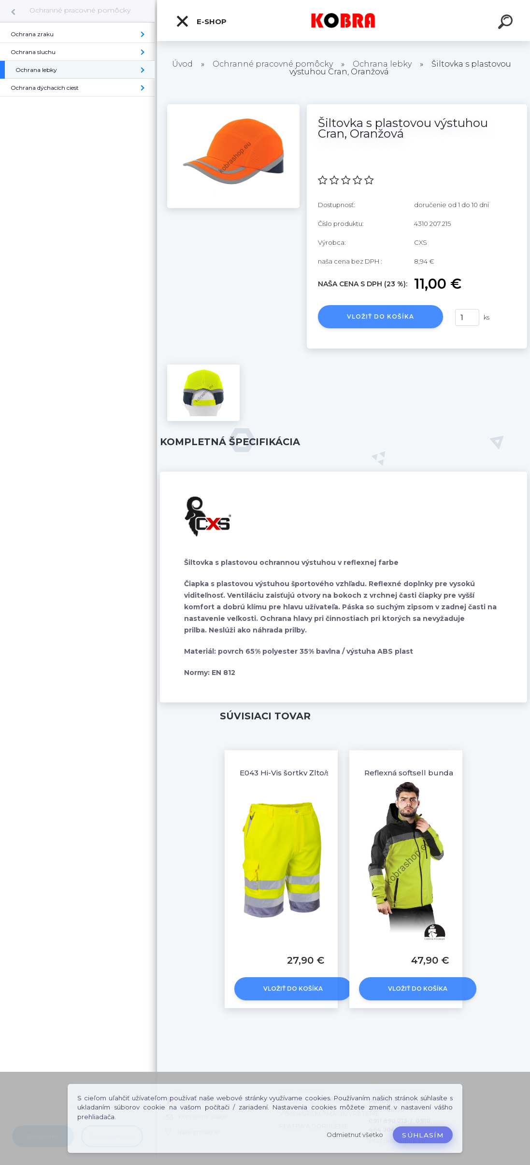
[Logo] (343, 20)
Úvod (182, 64)
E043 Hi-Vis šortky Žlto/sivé (290, 772)
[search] (507, 23)
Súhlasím (423, 1135)
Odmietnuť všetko (355, 1134)
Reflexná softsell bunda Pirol (418, 772)
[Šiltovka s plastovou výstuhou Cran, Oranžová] (233, 107)
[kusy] (467, 317)
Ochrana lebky (382, 64)
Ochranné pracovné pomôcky (79, 10)
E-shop (201, 21)
